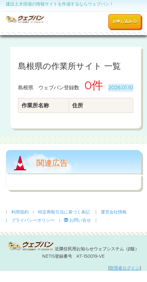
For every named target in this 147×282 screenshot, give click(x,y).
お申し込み (125, 21)
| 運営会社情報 (111, 212)
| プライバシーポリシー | (33, 220)
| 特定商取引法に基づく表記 (61, 212)
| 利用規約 (17, 212)
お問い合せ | (80, 220)
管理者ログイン (124, 268)
